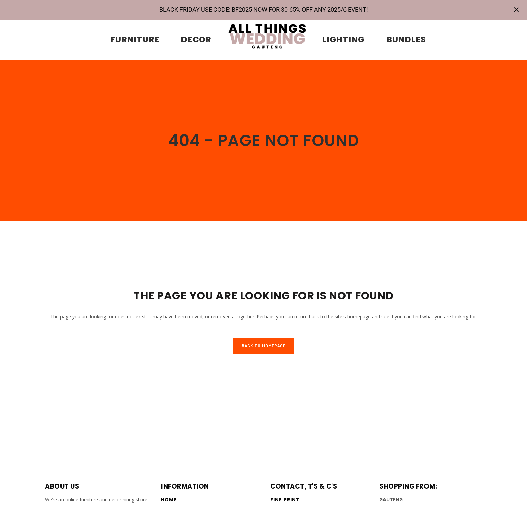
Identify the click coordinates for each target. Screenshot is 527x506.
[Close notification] (516, 10)
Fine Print (285, 499)
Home (169, 499)
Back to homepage (264, 345)
